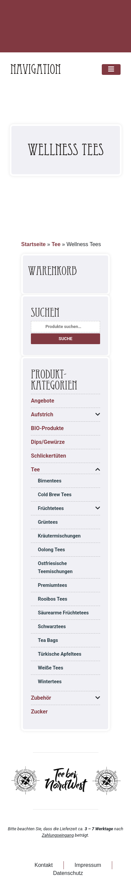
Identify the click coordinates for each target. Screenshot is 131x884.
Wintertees (50, 682)
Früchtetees (51, 508)
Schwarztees (52, 627)
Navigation (35, 69)
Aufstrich (42, 414)
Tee (56, 244)
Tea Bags (48, 640)
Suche (66, 338)
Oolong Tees (51, 550)
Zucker (39, 711)
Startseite (33, 244)
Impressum (88, 865)
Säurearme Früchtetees (63, 613)
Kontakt (44, 865)
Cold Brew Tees (55, 495)
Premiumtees (52, 585)
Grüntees (48, 522)
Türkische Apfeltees (59, 654)
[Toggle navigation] (111, 69)
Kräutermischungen (59, 536)
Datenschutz (68, 873)
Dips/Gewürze (48, 442)
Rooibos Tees (52, 599)
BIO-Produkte (47, 428)
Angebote (42, 401)
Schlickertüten (48, 456)
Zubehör (41, 698)
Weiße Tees (50, 668)
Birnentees (49, 481)
